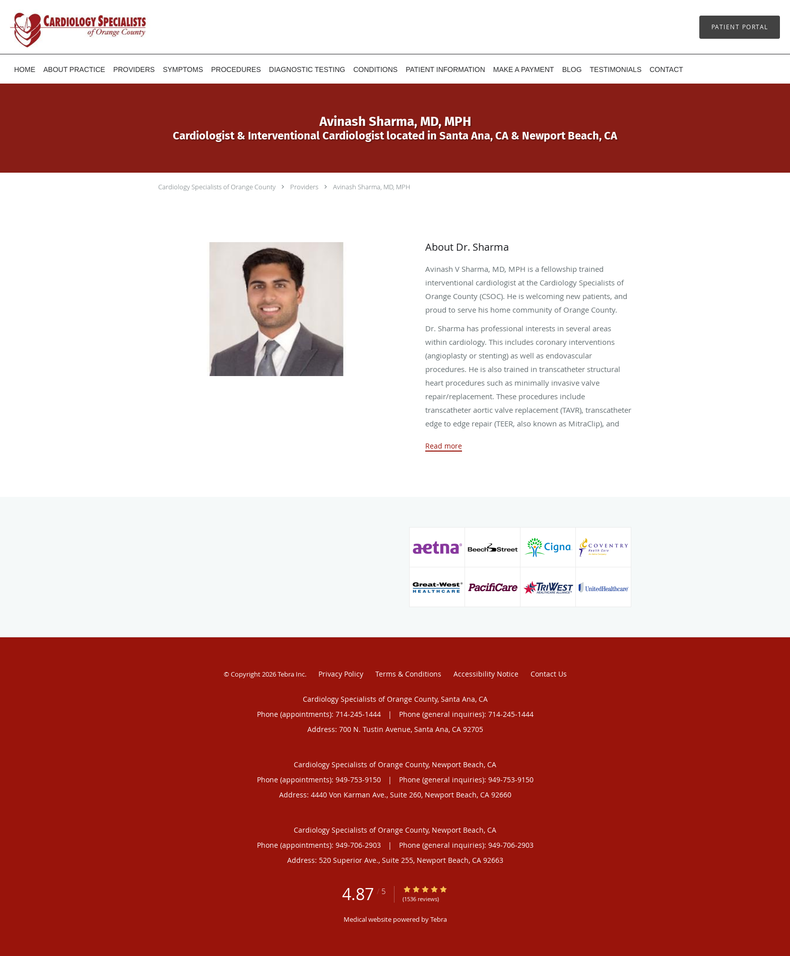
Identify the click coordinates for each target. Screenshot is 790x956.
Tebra (438, 919)
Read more (443, 446)
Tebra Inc (291, 674)
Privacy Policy (340, 674)
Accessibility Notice (485, 674)
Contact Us (549, 674)
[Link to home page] (63, 27)
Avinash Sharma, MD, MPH (371, 186)
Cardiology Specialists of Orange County (217, 186)
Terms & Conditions (408, 674)
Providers (304, 186)
